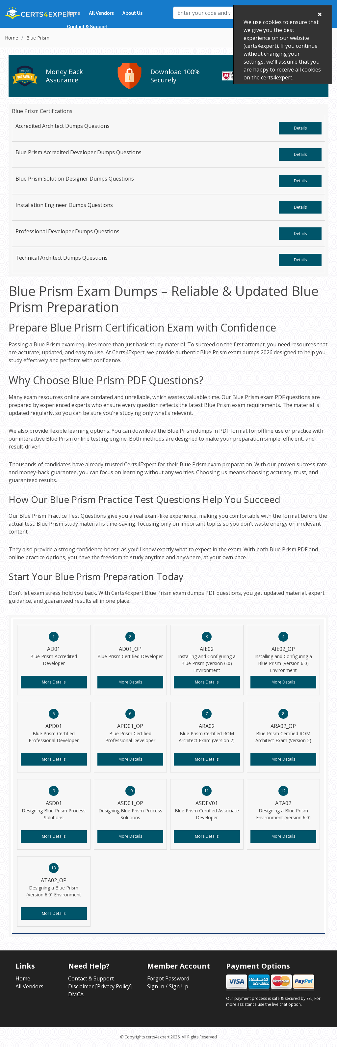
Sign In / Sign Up (167, 986)
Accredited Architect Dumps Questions (62, 126)
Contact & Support (87, 26)
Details (300, 128)
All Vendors (101, 13)
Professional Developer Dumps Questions (67, 231)
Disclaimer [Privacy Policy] (100, 986)
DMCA (76, 994)
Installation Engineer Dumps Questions (64, 205)
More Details (53, 682)
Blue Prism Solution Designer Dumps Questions (74, 178)
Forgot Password (168, 978)
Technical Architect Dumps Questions (61, 257)
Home (73, 13)
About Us (132, 13)
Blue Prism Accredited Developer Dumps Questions (78, 152)
